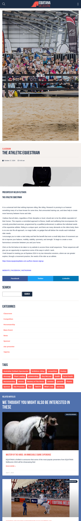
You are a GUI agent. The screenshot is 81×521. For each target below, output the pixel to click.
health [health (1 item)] (57, 376)
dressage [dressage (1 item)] (7, 376)
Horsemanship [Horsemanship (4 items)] (9, 381)
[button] (15, 278)
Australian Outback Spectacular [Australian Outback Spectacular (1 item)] (16, 371)
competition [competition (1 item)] (52, 371)
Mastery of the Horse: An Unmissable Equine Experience (28, 455)
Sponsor (7, 341)
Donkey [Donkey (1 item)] (63, 371)
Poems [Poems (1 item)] (69, 381)
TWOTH (6, 352)
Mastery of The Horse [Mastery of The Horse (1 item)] (35, 381)
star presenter (9, 347)
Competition (8, 319)
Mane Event (8, 330)
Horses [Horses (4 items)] (21, 381)
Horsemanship (9, 324)
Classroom (6, 149)
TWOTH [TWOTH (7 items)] (38, 387)
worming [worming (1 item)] (60, 387)
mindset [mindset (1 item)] (50, 381)
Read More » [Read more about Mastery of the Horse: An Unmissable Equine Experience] (11, 466)
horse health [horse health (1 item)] (68, 376)
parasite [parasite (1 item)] (60, 381)
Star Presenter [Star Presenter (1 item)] (19, 387)
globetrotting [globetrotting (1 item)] (33, 376)
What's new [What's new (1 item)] (48, 387)
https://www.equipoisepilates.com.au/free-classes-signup (22, 261)
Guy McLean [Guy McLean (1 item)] (46, 376)
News (6, 336)
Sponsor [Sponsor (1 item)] (7, 387)
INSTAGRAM (26, 270)
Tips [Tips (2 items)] (30, 387)
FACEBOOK (15, 270)
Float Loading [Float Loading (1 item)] (19, 376)
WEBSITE (6, 270)
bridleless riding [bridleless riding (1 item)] (38, 371)
